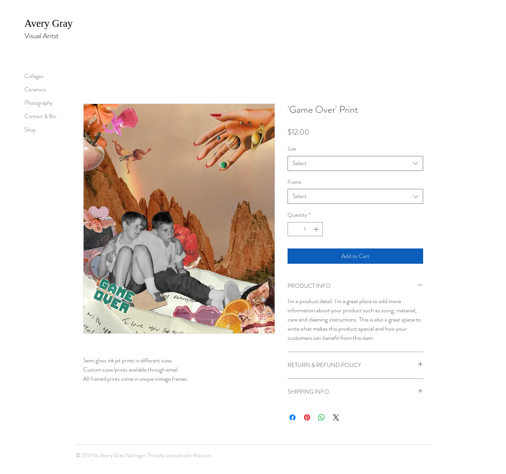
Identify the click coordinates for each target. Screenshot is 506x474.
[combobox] (355, 163)
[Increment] (317, 229)
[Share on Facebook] (292, 417)
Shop (30, 129)
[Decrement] (293, 229)
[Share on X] (336, 417)
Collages (34, 76)
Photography (38, 103)
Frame (295, 182)
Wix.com (202, 455)
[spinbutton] (305, 229)
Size (292, 149)
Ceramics (35, 89)
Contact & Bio (40, 116)
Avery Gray (49, 23)
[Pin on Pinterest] (307, 417)
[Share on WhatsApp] (321, 417)
